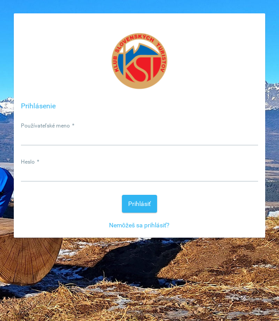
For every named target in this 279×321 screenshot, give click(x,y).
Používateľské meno (47, 126)
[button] (139, 204)
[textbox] (139, 137)
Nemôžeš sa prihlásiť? (139, 225)
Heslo (30, 162)
